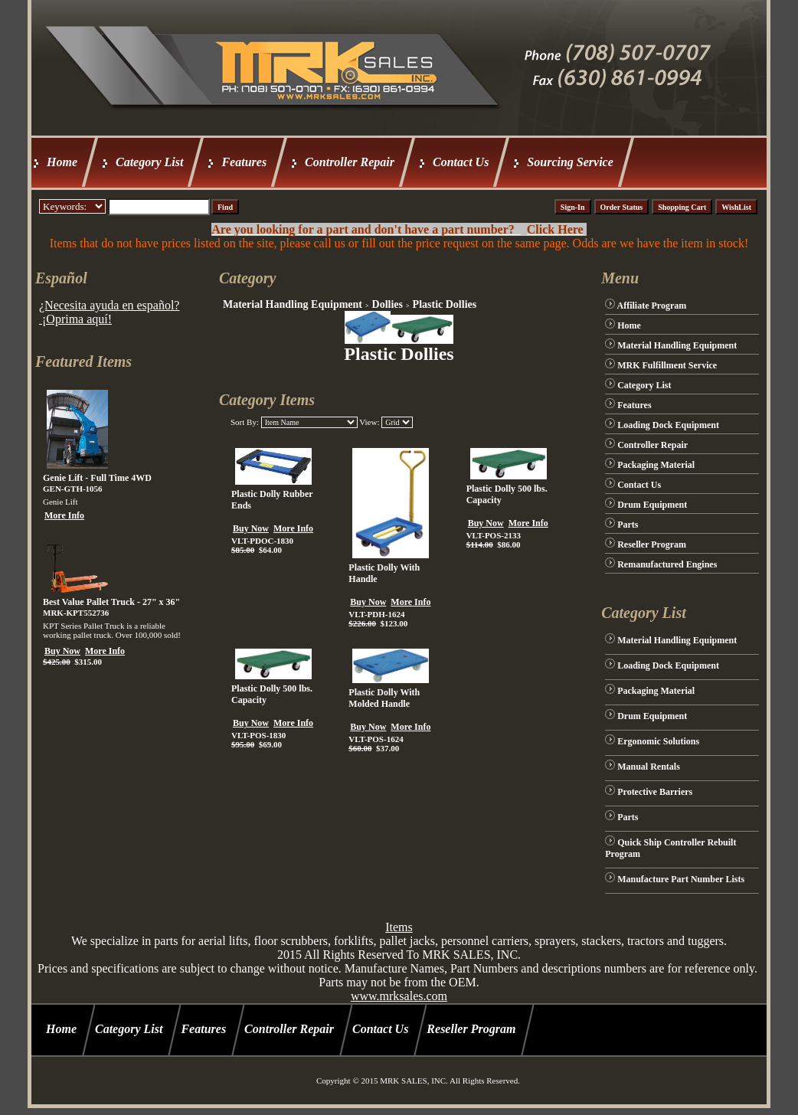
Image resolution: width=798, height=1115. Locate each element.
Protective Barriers (654, 791)
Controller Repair (349, 161)
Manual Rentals (648, 766)
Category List (149, 161)
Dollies (387, 304)
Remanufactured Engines (667, 564)
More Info (64, 515)
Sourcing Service (570, 161)
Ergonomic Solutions (658, 741)
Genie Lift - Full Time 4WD (97, 477)
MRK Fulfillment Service (667, 365)
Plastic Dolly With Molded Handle (384, 698)
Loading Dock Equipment (668, 425)
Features (244, 161)
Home (62, 161)
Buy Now (62, 651)
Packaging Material (656, 464)
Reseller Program (651, 544)
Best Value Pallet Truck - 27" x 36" (111, 602)
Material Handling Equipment (292, 304)
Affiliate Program (652, 305)
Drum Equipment (652, 504)
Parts (627, 524)
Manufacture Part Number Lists (680, 879)
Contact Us (461, 161)
